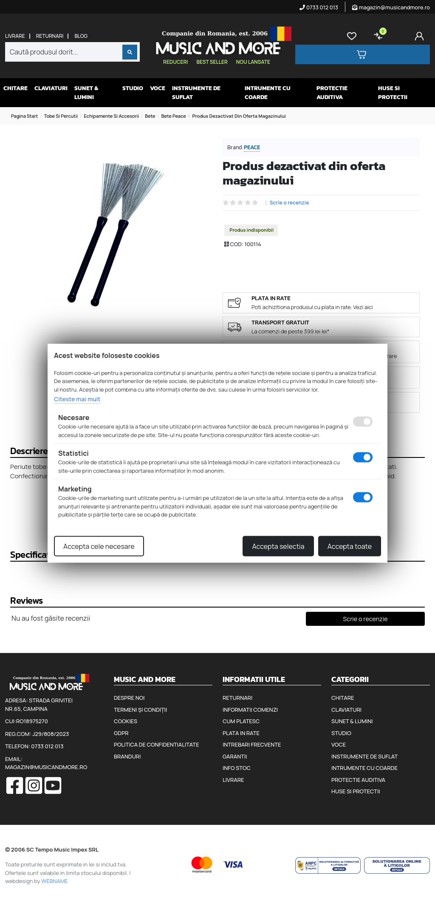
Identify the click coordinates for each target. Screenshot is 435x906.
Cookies (125, 721)
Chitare (15, 88)
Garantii (235, 756)
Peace (252, 147)
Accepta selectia (278, 546)
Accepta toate (350, 546)
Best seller (211, 61)
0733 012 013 (318, 7)
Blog (81, 36)
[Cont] (421, 36)
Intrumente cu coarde (268, 93)
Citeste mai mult (77, 399)
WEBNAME (54, 881)
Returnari (50, 36)
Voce (157, 88)
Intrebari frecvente (252, 744)
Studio (132, 88)
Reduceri (175, 61)
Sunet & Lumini (86, 93)
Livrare (15, 36)
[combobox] (72, 52)
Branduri (127, 756)
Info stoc (237, 768)
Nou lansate (253, 61)
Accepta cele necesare (99, 546)
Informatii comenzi (250, 709)
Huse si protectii (392, 93)
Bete (150, 116)
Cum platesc (241, 721)
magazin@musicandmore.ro (391, 7)
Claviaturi (51, 88)
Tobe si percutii (61, 116)
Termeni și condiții (140, 709)
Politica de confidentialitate (156, 744)
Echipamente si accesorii (111, 116)
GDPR (121, 733)
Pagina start (24, 116)
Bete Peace (173, 116)
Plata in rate (241, 733)
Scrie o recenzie (289, 202)
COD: (236, 244)
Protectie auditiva (331, 93)
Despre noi (129, 698)
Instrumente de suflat (196, 93)
